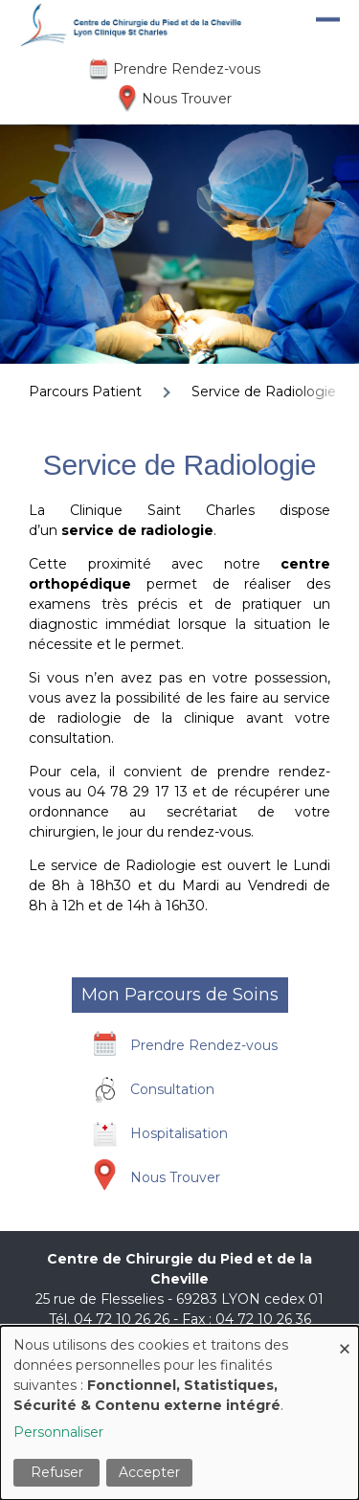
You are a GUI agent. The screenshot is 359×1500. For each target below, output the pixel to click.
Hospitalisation (179, 1133)
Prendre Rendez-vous (186, 69)
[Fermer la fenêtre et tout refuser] (344, 1338)
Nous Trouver (187, 98)
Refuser (57, 1472)
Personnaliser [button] (58, 1432)
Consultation (172, 1089)
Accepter (149, 1472)
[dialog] (179, 1413)
